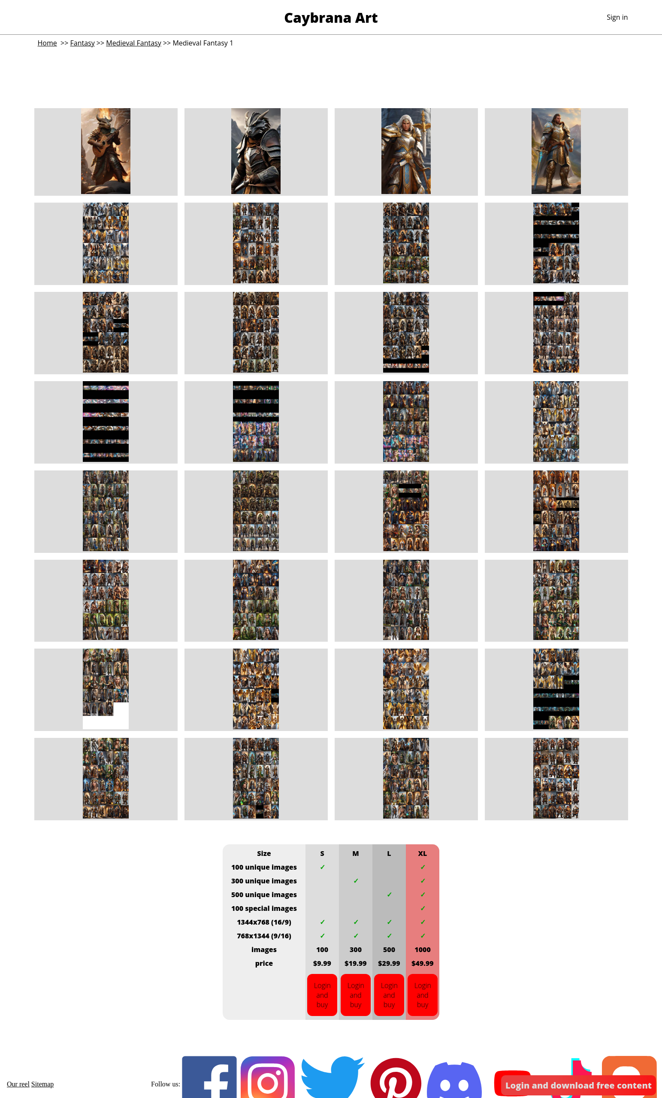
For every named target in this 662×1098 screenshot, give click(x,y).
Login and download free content (578, 1085)
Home (47, 43)
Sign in (617, 17)
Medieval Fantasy (133, 43)
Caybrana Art (331, 17)
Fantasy (82, 43)
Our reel (18, 1084)
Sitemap (42, 1084)
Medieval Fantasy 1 (202, 43)
